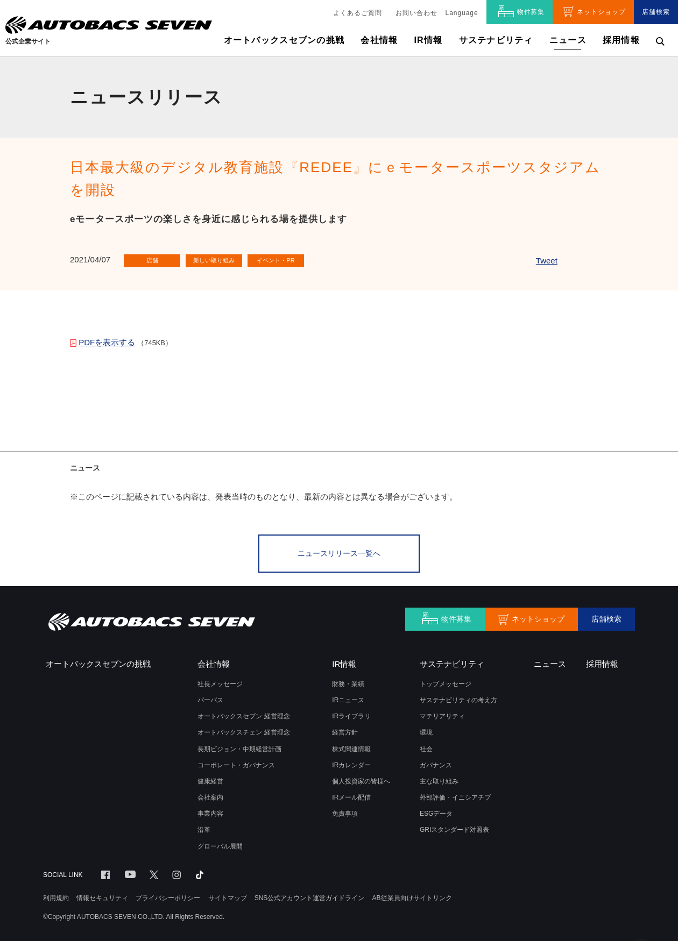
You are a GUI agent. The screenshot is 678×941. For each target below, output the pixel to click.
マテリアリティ (442, 713)
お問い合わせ (416, 13)
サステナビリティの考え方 (458, 697)
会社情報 (379, 40)
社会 (426, 746)
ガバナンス (436, 762)
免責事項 (345, 811)
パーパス (210, 697)
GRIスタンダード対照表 (454, 827)
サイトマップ (227, 895)
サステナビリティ (496, 40)
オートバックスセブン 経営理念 (243, 713)
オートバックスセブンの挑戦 (284, 40)
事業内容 (210, 811)
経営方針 (345, 729)
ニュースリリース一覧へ (339, 552)
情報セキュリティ (102, 895)
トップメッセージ (445, 681)
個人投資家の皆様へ (361, 778)
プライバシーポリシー (168, 895)
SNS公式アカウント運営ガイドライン (310, 895)
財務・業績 (348, 681)
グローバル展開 (220, 843)
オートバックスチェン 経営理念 (243, 729)
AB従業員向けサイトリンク (412, 895)
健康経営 (210, 778)
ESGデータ (436, 811)
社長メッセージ (220, 681)
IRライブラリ (351, 713)
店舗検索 (656, 12)
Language (462, 13)
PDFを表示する (107, 342)
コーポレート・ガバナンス (236, 762)
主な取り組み (439, 778)
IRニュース (348, 697)
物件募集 (531, 12)
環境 (426, 729)
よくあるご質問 (357, 13)
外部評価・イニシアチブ (455, 795)
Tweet (546, 260)
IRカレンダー (351, 762)
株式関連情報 (351, 746)
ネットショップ (601, 12)
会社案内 (210, 795)
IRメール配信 (351, 795)
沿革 (203, 827)
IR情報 (428, 40)
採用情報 (621, 40)
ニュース (568, 40)
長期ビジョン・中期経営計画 (239, 746)
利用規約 (56, 895)
